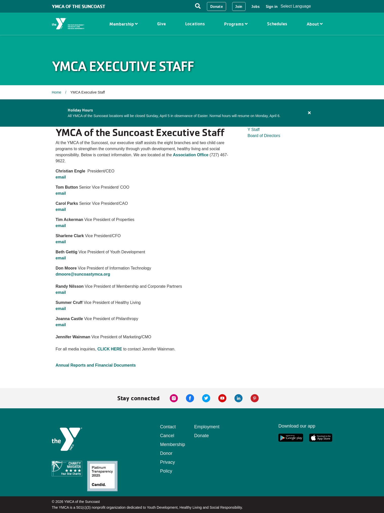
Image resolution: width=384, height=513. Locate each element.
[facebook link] (190, 398)
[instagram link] (174, 398)
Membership (123, 24)
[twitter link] (206, 398)
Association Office (190, 155)
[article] (192, 113)
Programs (236, 24)
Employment (207, 426)
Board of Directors (264, 135)
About (315, 24)
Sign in (272, 6)
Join (238, 6)
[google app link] (290, 438)
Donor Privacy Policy (167, 462)
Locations (195, 23)
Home (56, 92)
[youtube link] (222, 398)
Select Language (295, 6)
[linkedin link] (238, 398)
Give (161, 23)
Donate (216, 6)
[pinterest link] (255, 398)
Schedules (277, 23)
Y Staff (253, 129)
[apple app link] (320, 438)
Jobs (255, 6)
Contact (168, 426)
